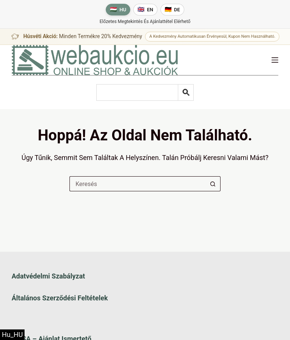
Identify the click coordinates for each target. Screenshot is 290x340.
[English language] (145, 9)
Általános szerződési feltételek (60, 298)
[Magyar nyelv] (118, 9)
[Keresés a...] (137, 183)
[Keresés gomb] (213, 183)
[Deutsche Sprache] (172, 9)
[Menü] (274, 60)
